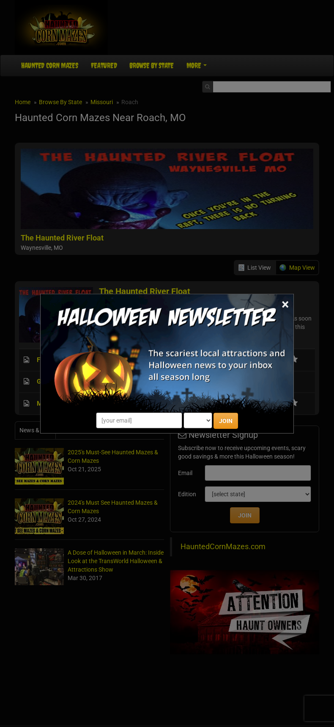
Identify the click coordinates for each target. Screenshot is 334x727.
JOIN (226, 420)
